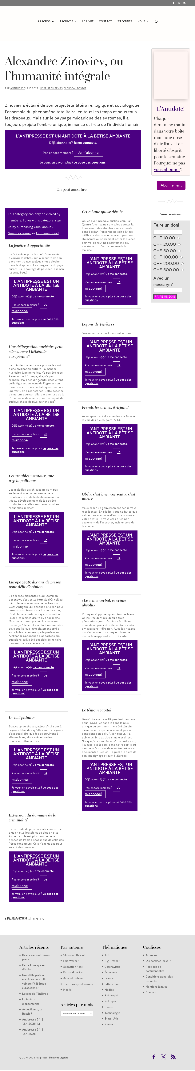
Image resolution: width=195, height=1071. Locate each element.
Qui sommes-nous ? (158, 961)
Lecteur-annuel (47, 233)
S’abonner (124, 21)
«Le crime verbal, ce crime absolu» (104, 603)
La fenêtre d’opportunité (29, 245)
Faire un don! (166, 225)
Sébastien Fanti (73, 967)
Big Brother (112, 961)
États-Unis (111, 1018)
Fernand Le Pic (73, 972)
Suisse (109, 1007)
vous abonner (167, 169)
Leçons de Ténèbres (98, 324)
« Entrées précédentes (24, 919)
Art (107, 955)
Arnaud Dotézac (73, 978)
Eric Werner (71, 961)
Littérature (112, 984)
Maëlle (67, 990)
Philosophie (112, 995)
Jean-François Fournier (78, 984)
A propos (43, 21)
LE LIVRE (88, 21)
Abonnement (171, 185)
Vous (141, 21)
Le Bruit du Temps (51, 88)
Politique (110, 1001)
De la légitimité (21, 717)
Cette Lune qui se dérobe (102, 211)
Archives (66, 21)
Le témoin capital (96, 710)
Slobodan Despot (75, 88)
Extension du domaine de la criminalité (32, 817)
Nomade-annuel (19, 233)
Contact (105, 21)
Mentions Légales (58, 1057)
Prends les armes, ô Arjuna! (105, 407)
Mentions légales (156, 987)
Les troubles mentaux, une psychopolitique (31, 478)
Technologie (112, 1013)
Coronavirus (112, 967)
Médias (109, 990)
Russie (109, 1024)
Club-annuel (43, 227)
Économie (111, 972)
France (109, 978)
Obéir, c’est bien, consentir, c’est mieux (108, 496)
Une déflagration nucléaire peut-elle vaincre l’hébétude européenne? (36, 351)
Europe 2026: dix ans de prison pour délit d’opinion (35, 584)
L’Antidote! (171, 108)
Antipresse (17, 88)
